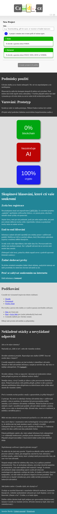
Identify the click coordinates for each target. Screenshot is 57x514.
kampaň (23, 367)
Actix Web (14, 314)
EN (54, 15)
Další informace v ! (12, 278)
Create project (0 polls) (28, 65)
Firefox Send (9, 304)
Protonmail (9, 301)
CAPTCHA (33, 211)
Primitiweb (31, 511)
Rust (7, 314)
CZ (51, 15)
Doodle (8, 299)
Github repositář (19, 511)
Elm (6, 312)
